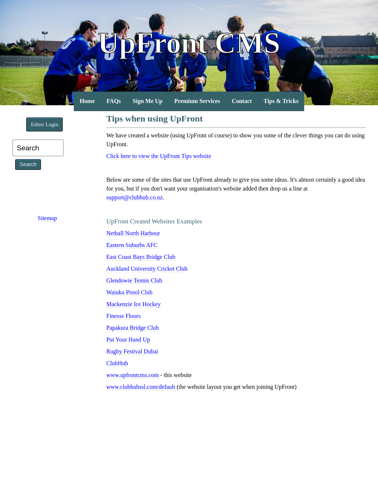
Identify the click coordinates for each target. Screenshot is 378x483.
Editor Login (44, 124)
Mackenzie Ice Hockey (133, 304)
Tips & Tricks (281, 101)
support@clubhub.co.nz (134, 197)
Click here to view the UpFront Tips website (159, 156)
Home (87, 101)
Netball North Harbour (133, 233)
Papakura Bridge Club (132, 328)
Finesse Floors (123, 316)
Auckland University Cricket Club (147, 269)
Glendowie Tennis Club (134, 280)
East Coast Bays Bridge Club (140, 257)
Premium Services (197, 101)
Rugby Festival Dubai (132, 351)
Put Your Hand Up (128, 339)
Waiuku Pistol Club (129, 292)
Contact (242, 101)
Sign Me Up (147, 101)
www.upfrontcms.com (132, 375)
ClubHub (117, 363)
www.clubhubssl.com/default (141, 387)
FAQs (114, 101)
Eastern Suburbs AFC (132, 245)
